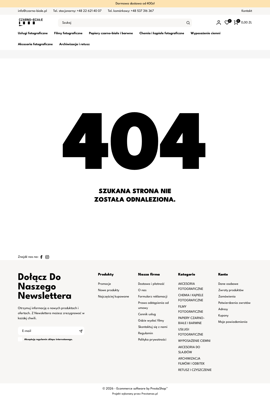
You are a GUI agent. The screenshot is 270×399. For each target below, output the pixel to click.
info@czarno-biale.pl (32, 11)
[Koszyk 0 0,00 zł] (243, 23)
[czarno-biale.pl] (35, 23)
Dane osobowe (228, 284)
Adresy (223, 309)
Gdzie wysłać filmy (151, 320)
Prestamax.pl (150, 393)
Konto (223, 274)
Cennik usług (147, 314)
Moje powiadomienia (232, 322)
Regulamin (145, 333)
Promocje (104, 284)
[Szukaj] (188, 23)
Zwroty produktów (231, 290)
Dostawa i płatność (151, 284)
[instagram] (47, 257)
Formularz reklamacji (152, 296)
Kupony (223, 315)
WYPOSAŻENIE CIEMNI (194, 341)
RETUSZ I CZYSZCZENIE (195, 370)
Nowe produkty (108, 290)
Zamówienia (227, 296)
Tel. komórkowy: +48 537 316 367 (131, 11)
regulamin (41, 339)
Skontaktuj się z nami (152, 327)
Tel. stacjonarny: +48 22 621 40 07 (77, 11)
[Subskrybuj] (80, 331)
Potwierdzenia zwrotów (234, 303)
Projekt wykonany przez (127, 393)
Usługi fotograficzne (33, 33)
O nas (142, 290)
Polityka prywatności (152, 339)
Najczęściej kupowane (113, 296)
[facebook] (41, 257)
